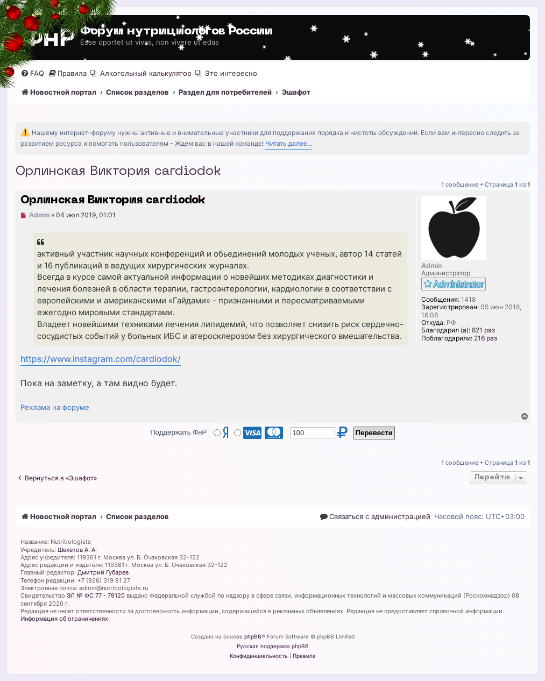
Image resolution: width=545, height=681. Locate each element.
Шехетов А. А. (77, 550)
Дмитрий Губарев (103, 572)
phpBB (252, 636)
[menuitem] (32, 73)
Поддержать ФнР (178, 432)
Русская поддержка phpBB (273, 646)
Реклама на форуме (54, 407)
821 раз (483, 330)
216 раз (485, 338)
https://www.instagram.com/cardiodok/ (100, 359)
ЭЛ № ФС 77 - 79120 (96, 595)
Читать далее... (288, 143)
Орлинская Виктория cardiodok (118, 171)
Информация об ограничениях (64, 618)
